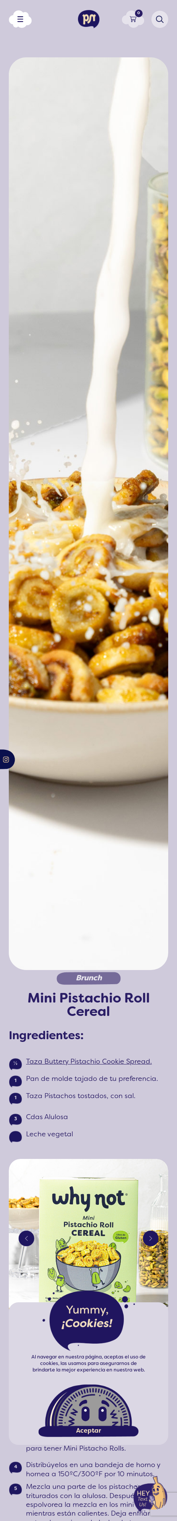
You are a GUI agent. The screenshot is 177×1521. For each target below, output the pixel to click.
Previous (26, 1238)
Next (150, 1238)
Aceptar (88, 1431)
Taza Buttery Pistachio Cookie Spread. (89, 1062)
